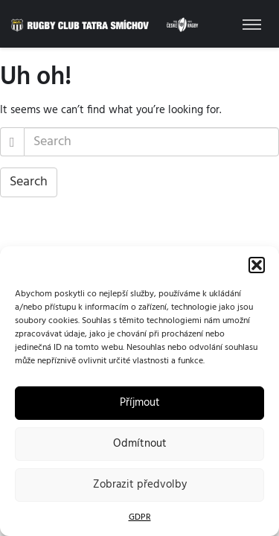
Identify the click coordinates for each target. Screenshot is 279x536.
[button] (256, 265)
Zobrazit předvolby (140, 485)
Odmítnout (140, 444)
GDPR (140, 517)
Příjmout (140, 403)
